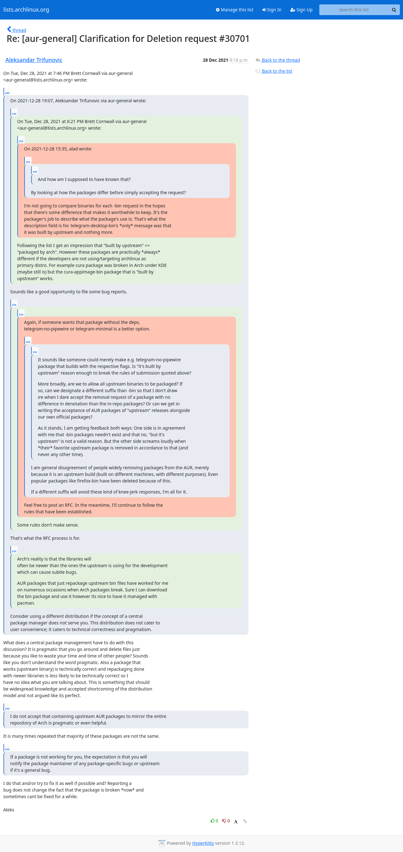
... (7, 91)
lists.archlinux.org (26, 10)
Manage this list (235, 10)
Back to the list (273, 71)
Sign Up (301, 10)
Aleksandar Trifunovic (34, 60)
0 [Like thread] (215, 821)
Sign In (272, 10)
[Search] (394, 9)
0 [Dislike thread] (226, 821)
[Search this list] (354, 9)
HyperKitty (203, 843)
